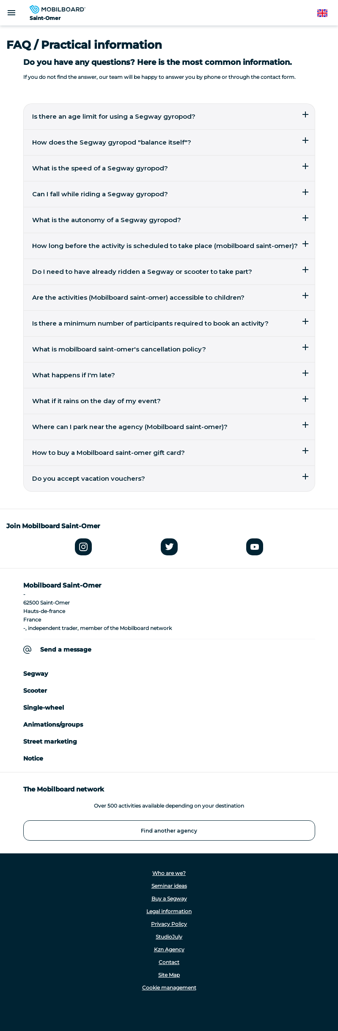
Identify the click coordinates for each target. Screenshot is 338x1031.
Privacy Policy (169, 924)
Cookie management (169, 987)
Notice (33, 758)
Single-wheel (43, 707)
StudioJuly (169, 936)
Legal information (169, 911)
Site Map (169, 975)
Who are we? (169, 873)
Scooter (35, 690)
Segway (35, 673)
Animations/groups (53, 724)
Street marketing (50, 741)
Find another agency (169, 831)
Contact (169, 962)
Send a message (65, 649)
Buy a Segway (169, 898)
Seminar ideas (169, 886)
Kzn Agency (169, 949)
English (326, 13)
